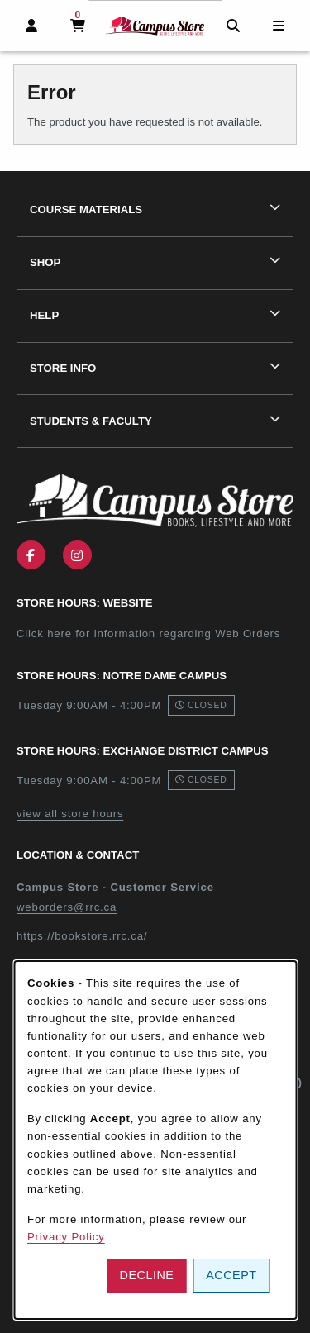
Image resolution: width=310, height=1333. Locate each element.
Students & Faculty (91, 421)
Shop (45, 262)
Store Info (63, 368)
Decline (147, 1275)
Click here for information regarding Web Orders (148, 633)
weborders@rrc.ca (67, 907)
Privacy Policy (66, 1237)
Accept (231, 1275)
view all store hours (70, 813)
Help (44, 315)
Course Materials (86, 209)
